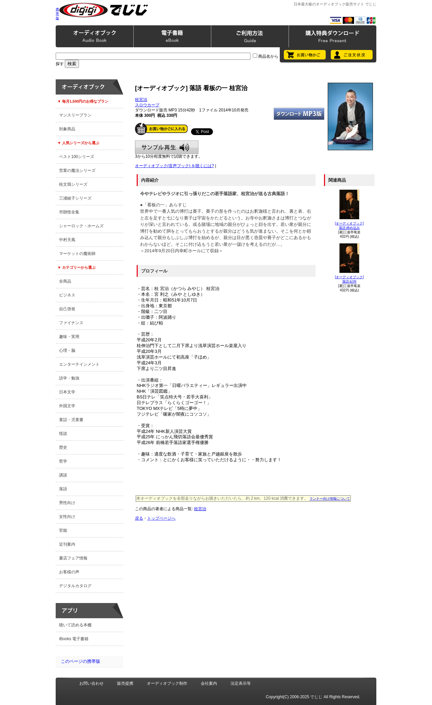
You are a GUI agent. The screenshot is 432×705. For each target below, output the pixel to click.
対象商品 (67, 129)
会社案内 (209, 683)
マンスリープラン (75, 115)
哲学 (63, 461)
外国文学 (67, 405)
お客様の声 (69, 572)
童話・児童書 (71, 419)
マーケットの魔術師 (77, 253)
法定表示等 (241, 683)
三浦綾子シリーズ (75, 198)
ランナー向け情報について (329, 498)
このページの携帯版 (80, 661)
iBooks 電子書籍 (73, 638)
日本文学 (67, 392)
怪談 (63, 433)
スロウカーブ (147, 105)
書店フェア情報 (73, 558)
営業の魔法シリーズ (77, 170)
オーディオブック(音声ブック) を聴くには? (174, 165)
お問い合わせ (91, 683)
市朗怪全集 (69, 212)
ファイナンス (71, 322)
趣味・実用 (69, 336)
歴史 (63, 447)
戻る (139, 518)
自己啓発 (67, 309)
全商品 (65, 281)
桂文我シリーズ (73, 184)
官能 (63, 530)
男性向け (67, 502)
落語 (63, 489)
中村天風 (67, 239)
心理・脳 (67, 350)
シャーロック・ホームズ (81, 226)
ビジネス (67, 295)
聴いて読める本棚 (75, 625)
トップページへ (161, 518)
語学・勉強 (69, 378)
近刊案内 (67, 544)
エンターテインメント (79, 364)
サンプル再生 (166, 147)
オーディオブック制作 (167, 683)
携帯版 (57, 13)
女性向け (67, 516)
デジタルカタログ (75, 585)
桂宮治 (141, 99)
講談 (63, 475)
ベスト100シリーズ (76, 156)
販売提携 (125, 683)
